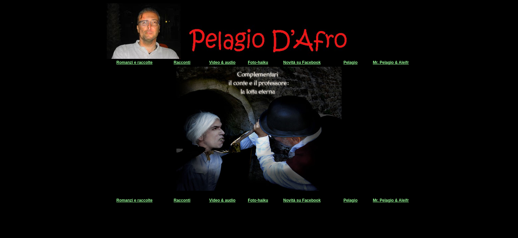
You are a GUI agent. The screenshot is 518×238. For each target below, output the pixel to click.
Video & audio (222, 62)
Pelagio (351, 62)
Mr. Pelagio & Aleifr (391, 62)
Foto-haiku (258, 62)
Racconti (182, 62)
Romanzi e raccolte (134, 62)
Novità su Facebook (301, 62)
